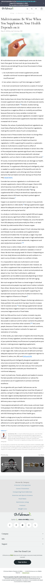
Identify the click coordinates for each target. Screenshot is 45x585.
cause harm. (8, 177)
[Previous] (1, 3)
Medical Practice (25, 572)
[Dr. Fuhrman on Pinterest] (16, 525)
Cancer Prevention (22, 488)
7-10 (23, 242)
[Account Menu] (36, 8)
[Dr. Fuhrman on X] (35, 525)
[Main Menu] (27, 8)
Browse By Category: (22, 482)
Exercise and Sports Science (22, 495)
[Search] (31, 8)
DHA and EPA (27, 356)
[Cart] (41, 8)
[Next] (43, 3)
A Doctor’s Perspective (22, 485)
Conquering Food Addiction (22, 492)
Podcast (22, 505)
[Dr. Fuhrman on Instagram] (28, 525)
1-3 (20, 104)
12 (17, 305)
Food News (22, 499)
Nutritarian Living (22, 502)
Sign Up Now (22, 562)
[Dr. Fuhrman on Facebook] (9, 525)
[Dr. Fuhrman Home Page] (8, 8)
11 (27, 296)
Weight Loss (22, 509)
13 (31, 323)
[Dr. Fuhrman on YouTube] (22, 525)
